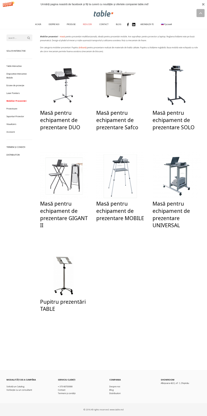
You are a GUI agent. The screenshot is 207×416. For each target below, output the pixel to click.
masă (62, 36)
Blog (111, 389)
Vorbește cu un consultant (19, 389)
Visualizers (11, 124)
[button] (103, 4)
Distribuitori (115, 393)
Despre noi (114, 386)
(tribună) (83, 47)
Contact (61, 389)
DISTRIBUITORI (13, 154)
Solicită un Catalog (15, 386)
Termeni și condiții (67, 393)
